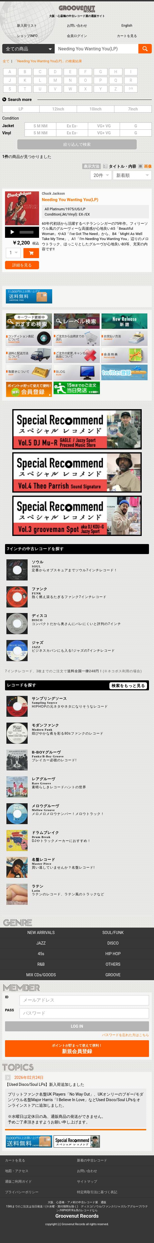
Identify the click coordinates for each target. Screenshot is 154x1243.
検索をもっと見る (128, 685)
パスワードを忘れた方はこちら (125, 1035)
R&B (41, 964)
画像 (148, 166)
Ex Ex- (72, 126)
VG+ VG (104, 126)
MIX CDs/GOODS (41, 975)
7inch (133, 109)
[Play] (12, 232)
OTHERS (113, 964)
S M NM (40, 126)
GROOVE (113, 975)
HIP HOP (113, 954)
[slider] (26, 232)
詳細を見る (22, 265)
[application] (22, 232)
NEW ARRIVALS (40, 932)
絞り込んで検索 (77, 144)
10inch (96, 109)
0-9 (131, 88)
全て (6, 61)
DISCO (113, 943)
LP (21, 109)
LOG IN (77, 1026)
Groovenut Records (77, 1216)
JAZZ (40, 943)
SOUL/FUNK (113, 932)
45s (41, 954)
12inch (58, 109)
